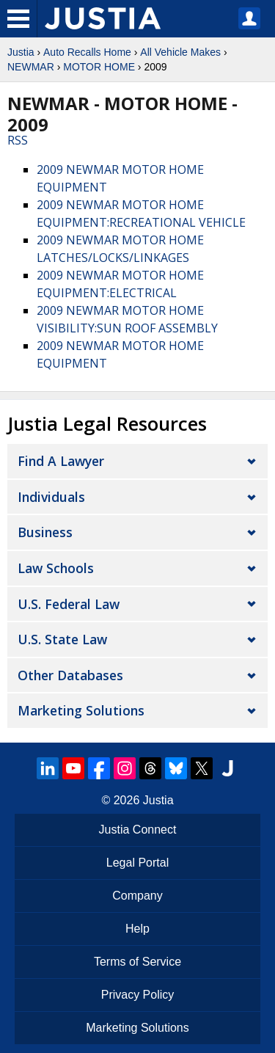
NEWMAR (30, 67)
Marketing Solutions (81, 710)
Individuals (51, 497)
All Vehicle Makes (180, 52)
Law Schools (56, 568)
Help (137, 928)
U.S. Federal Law (69, 604)
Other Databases (70, 675)
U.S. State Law (62, 639)
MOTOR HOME (99, 67)
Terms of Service (137, 961)
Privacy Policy (138, 994)
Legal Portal (137, 862)
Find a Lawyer (61, 461)
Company (137, 895)
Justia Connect (138, 829)
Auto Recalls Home (87, 52)
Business (45, 532)
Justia (20, 52)
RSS (17, 140)
